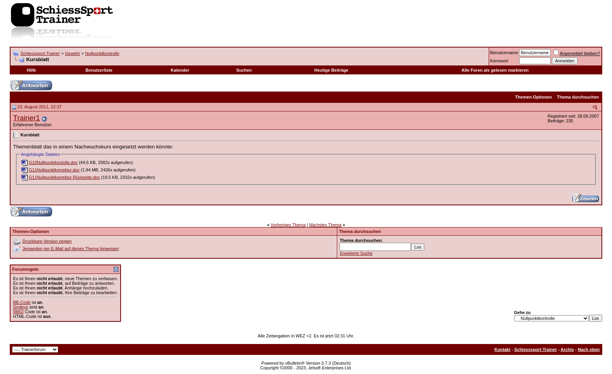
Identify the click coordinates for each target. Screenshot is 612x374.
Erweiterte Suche (356, 253)
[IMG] (18, 311)
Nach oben (589, 349)
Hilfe (31, 70)
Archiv (567, 349)
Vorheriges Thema (288, 224)
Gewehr (72, 53)
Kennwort (499, 60)
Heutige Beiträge (331, 70)
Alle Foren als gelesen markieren (494, 70)
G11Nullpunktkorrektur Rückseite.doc (64, 177)
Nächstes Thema (325, 224)
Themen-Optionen (533, 97)
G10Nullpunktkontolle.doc (53, 162)
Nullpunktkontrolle (102, 53)
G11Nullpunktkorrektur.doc (54, 170)
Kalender (180, 70)
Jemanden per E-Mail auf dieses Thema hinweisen (71, 248)
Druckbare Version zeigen (47, 241)
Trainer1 (26, 118)
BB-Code (21, 302)
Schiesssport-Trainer (40, 53)
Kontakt (503, 349)
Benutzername (504, 52)
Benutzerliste (98, 70)
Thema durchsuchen (578, 97)
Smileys (20, 307)
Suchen (244, 70)
